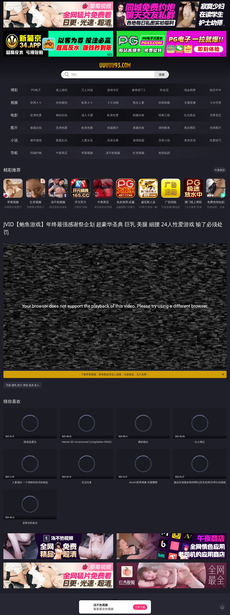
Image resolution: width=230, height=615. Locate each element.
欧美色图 (87, 128)
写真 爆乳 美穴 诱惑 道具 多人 (22, 385)
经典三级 (164, 115)
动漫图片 (113, 128)
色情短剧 (164, 153)
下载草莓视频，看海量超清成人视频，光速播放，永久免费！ (153, 374)
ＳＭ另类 (215, 103)
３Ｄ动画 (113, 103)
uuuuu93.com (115, 65)
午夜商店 (61, 153)
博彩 (14, 89)
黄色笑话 (190, 140)
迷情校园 (138, 140)
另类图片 (215, 128)
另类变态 (215, 115)
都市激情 (36, 140)
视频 (14, 102)
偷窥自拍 (36, 128)
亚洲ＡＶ (36, 103)
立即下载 (140, 607)
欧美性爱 (113, 115)
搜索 (162, 74)
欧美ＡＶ (87, 103)
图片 (14, 127)
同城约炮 (36, 153)
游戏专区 (113, 90)
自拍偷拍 (61, 103)
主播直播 (190, 103)
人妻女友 (87, 140)
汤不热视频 (113, 153)
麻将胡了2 (138, 90)
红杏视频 (138, 153)
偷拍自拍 (61, 115)
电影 (14, 115)
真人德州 (61, 90)
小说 (14, 140)
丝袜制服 (164, 103)
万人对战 (87, 90)
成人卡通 (87, 115)
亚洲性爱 (36, 115)
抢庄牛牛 (215, 90)
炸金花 (164, 90)
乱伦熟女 (190, 115)
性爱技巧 (215, 140)
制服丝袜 (138, 115)
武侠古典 (113, 140)
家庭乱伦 (61, 140)
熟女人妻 (138, 103)
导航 (14, 152)
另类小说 (164, 140)
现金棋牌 (190, 90)
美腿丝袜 (138, 128)
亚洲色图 (61, 128)
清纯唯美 (164, 128)
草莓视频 (87, 153)
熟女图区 (190, 128)
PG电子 (36, 90)
